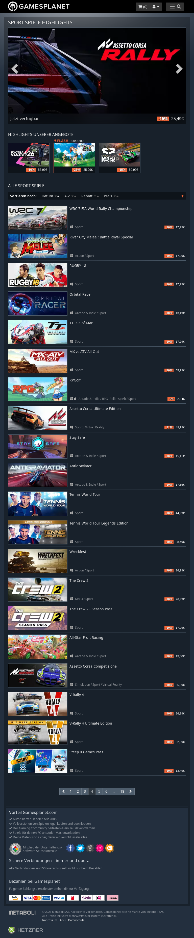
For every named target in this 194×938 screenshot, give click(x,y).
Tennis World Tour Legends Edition (99, 523)
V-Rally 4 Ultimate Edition (90, 723)
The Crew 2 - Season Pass (90, 608)
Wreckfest (77, 551)
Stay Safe (77, 437)
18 (122, 791)
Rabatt (90, 196)
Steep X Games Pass (86, 752)
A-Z (70, 196)
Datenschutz (76, 920)
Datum (50, 196)
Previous (15, 69)
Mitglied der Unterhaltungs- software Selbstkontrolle (42, 849)
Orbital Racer (80, 294)
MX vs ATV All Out (84, 351)
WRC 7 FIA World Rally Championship (101, 208)
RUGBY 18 (77, 265)
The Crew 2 (78, 580)
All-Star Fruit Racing (86, 637)
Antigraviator (80, 465)
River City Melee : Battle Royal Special (101, 237)
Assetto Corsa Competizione (93, 666)
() (142, 6)
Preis (111, 196)
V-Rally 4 (76, 694)
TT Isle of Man (81, 322)
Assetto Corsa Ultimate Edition (95, 408)
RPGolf (75, 380)
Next (179, 69)
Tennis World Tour (84, 494)
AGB (62, 920)
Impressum (49, 920)
